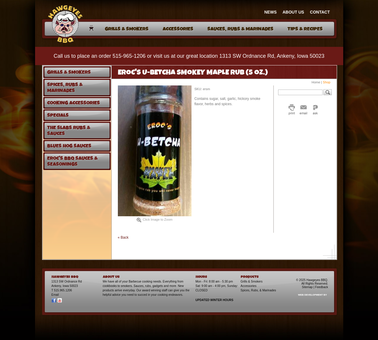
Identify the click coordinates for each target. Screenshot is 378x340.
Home (315, 82)
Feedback (321, 287)
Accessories (249, 286)
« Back (123, 237)
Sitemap (307, 287)
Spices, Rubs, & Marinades (258, 290)
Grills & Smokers (252, 281)
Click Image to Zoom (155, 220)
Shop (327, 82)
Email (55, 294)
